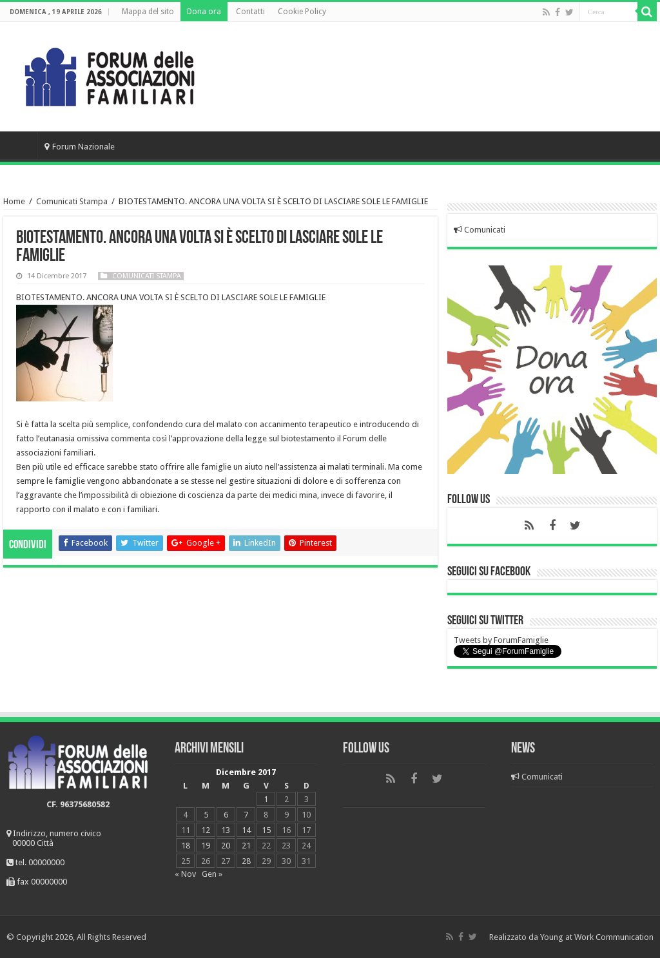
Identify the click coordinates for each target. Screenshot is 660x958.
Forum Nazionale (79, 146)
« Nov (185, 874)
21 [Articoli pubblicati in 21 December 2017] (246, 845)
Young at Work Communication (597, 937)
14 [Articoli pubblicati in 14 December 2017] (246, 830)
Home (20, 144)
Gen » (212, 874)
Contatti (250, 11)
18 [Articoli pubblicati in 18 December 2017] (185, 845)
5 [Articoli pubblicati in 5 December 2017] (206, 814)
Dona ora (204, 11)
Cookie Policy (302, 11)
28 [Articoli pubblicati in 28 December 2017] (246, 861)
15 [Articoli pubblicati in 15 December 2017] (266, 830)
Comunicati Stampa (72, 201)
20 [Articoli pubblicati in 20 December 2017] (225, 845)
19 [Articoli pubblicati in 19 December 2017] (205, 845)
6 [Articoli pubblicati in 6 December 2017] (226, 814)
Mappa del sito (148, 11)
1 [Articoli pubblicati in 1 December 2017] (266, 799)
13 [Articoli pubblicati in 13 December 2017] (225, 830)
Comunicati (479, 230)
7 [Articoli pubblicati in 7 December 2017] (246, 814)
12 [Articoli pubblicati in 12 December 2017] (205, 830)
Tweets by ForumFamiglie (501, 640)
